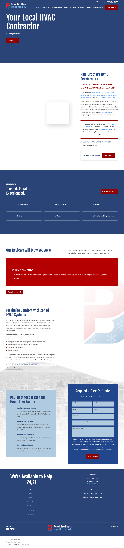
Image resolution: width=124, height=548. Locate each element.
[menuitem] (8, 544)
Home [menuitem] (38, 8)
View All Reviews (15, 292)
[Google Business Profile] (104, 530)
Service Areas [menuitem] (98, 8)
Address (77, 415)
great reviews (107, 112)
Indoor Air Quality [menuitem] (70, 8)
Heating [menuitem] (88, 8)
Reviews (31, 510)
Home (31, 494)
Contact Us (111, 8)
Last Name (99, 403)
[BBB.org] (112, 530)
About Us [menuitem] (45, 8)
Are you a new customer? (82, 422)
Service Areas (31, 502)
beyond (113, 107)
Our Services (31, 506)
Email (97, 409)
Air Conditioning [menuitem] (56, 8)
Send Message (95, 456)
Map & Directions (92, 484)
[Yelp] (108, 530)
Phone (76, 409)
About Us (31, 498)
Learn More (110, 156)
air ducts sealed (97, 95)
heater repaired (98, 92)
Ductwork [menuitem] (81, 8)
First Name (77, 403)
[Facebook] (117, 530)
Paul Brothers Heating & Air (108, 98)
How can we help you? (81, 428)
